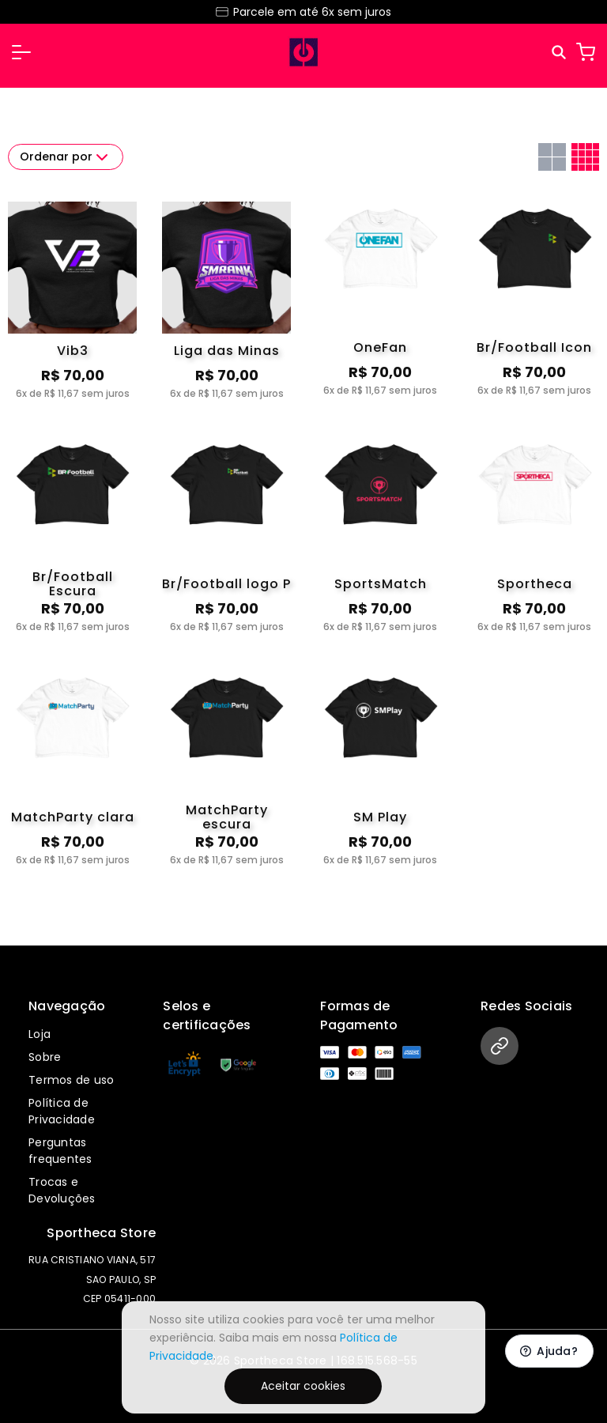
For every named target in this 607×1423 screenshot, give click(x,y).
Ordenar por (65, 157)
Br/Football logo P (226, 584)
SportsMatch (380, 584)
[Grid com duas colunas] (552, 157)
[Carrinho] (585, 52)
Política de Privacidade (61, 1111)
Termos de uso (71, 1080)
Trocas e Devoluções (62, 1190)
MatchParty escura (227, 817)
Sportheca (534, 584)
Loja (39, 1034)
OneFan (380, 347)
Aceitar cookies (303, 1386)
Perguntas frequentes (60, 1150)
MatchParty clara (72, 817)
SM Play (380, 817)
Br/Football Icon (534, 347)
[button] (21, 52)
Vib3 (73, 351)
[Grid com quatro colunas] (585, 157)
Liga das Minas (227, 351)
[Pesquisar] (560, 52)
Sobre (44, 1057)
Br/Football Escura (72, 584)
